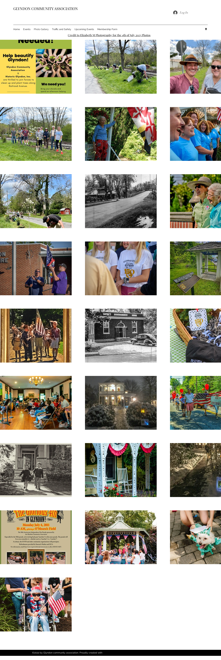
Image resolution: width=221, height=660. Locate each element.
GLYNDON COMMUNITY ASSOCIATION (45, 8)
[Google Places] (206, 29)
